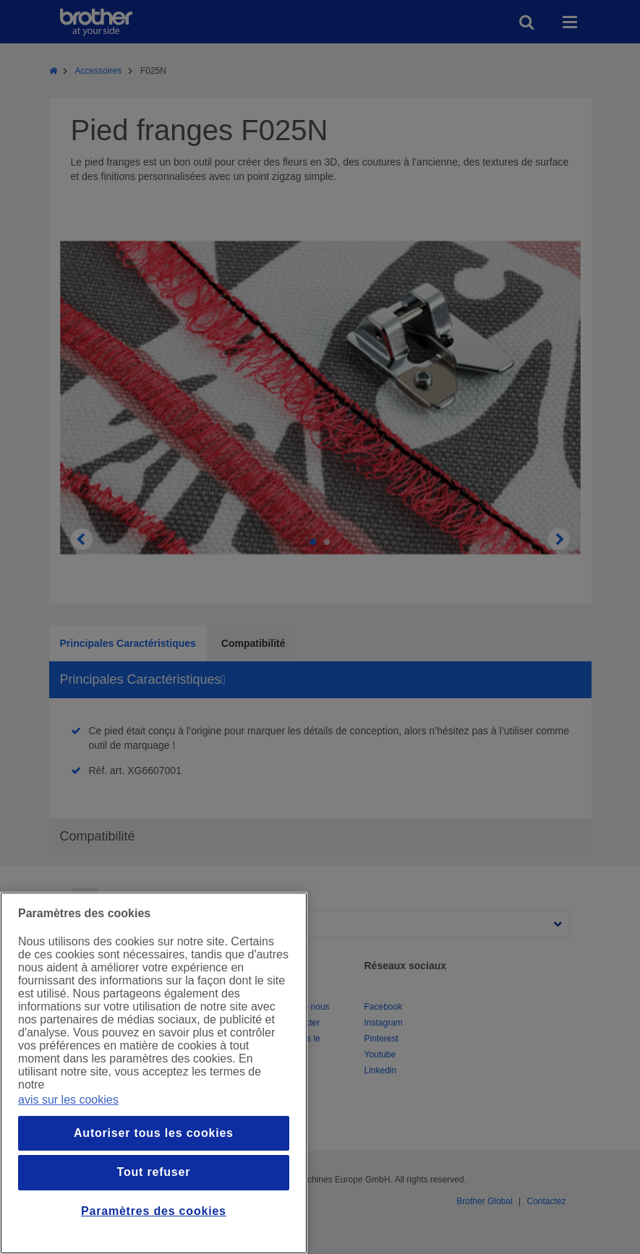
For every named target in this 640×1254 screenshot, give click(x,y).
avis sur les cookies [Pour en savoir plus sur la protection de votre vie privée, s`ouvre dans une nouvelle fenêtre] (68, 1100)
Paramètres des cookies (153, 1211)
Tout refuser (154, 1172)
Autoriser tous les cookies (154, 1133)
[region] (153, 1073)
